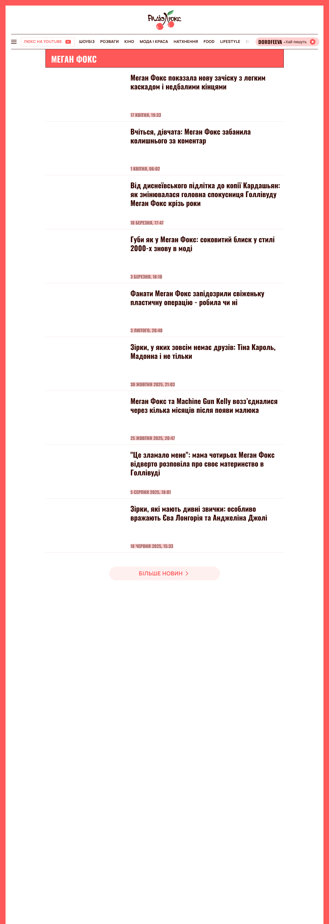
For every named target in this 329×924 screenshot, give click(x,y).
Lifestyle (230, 41)
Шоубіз (87, 41)
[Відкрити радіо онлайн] (287, 41)
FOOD (209, 41)
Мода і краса (154, 41)
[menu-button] (14, 42)
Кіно (129, 41)
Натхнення (186, 41)
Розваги (109, 41)
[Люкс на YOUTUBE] (48, 41)
